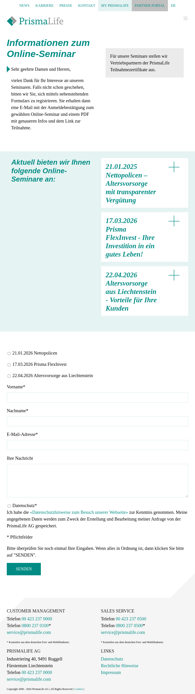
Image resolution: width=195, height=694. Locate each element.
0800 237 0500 (129, 625)
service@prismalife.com (29, 632)
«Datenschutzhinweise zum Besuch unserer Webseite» (79, 512)
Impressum (111, 672)
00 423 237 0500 (130, 618)
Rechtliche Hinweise (119, 665)
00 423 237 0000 (36, 618)
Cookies (78, 689)
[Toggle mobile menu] (185, 18)
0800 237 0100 (35, 625)
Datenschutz (112, 658)
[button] (142, 183)
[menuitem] (173, 5)
